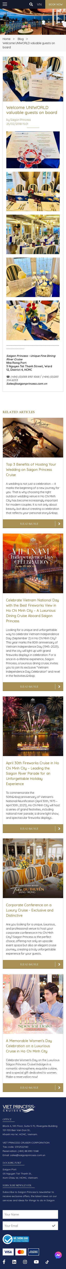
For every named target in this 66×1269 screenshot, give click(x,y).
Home (6, 39)
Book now (55, 4)
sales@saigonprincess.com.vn (27, 1155)
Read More (29, 524)
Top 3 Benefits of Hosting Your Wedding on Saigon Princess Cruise (31, 469)
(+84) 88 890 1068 (28, 1151)
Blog (21, 39)
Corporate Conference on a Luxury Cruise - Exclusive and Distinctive (29, 910)
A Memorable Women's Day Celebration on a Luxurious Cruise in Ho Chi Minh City (29, 1046)
